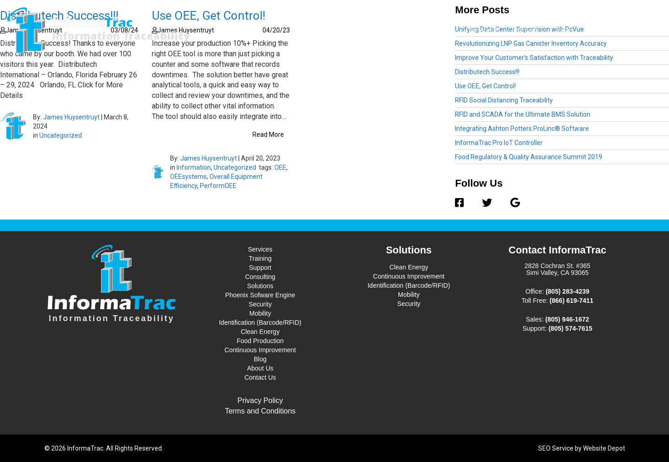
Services (483, 30)
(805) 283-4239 (567, 291)
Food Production (260, 340)
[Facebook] (464, 203)
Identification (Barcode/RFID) (260, 322)
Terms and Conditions (260, 411)
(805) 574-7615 (571, 328)
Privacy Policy (260, 400)
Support (260, 267)
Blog (563, 30)
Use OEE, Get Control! (485, 86)
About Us (596, 30)
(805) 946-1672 (567, 319)
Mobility (260, 313)
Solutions (527, 30)
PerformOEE (218, 185)
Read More (268, 134)
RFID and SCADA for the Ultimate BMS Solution (522, 114)
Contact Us (639, 30)
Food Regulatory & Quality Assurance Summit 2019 (528, 157)
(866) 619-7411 (572, 300)
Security (260, 304)
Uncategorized (60, 135)
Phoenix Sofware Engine (260, 295)
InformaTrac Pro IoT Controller (499, 142)
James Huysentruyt (71, 117)
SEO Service (555, 448)
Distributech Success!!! (487, 71)
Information (194, 167)
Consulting (260, 276)
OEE (280, 167)
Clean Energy (260, 331)
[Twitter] (487, 203)
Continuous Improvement (260, 350)
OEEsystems (188, 176)
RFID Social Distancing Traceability (504, 100)
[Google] (510, 203)
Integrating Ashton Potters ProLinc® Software (522, 128)
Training (260, 258)
